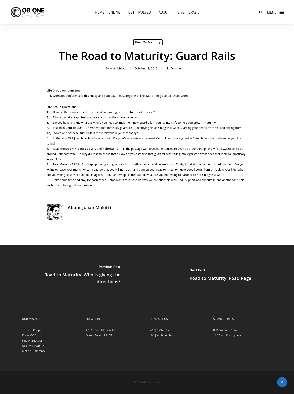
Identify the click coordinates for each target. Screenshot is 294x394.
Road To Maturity (148, 42)
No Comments (175, 68)
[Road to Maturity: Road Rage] (220, 275)
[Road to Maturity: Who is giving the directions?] (73, 275)
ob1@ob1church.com (163, 335)
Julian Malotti (118, 68)
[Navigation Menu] (275, 12)
